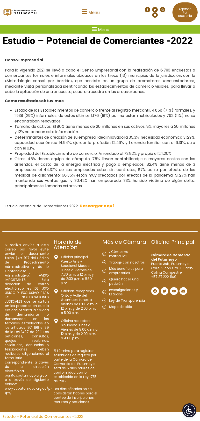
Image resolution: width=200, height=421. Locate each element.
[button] (90, 12)
